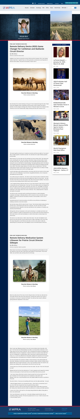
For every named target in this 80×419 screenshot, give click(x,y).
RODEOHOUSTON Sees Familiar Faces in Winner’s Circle (61, 105)
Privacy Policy (64, 408)
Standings (38, 7)
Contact (56, 3)
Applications (49, 3)
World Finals (57, 7)
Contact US (64, 410)
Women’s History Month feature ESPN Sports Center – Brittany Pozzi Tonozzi (61, 127)
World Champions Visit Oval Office (60, 149)
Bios (61, 3)
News (51, 7)
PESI (43, 7)
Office (47, 7)
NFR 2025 (65, 8)
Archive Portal (40, 3)
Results (27, 7)
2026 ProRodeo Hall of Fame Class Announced (60, 83)
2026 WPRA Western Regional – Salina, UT (61, 169)
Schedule (32, 7)
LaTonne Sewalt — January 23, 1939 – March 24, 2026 (60, 62)
